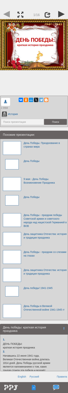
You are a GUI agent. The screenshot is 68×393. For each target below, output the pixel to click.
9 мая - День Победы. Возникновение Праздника (39, 181)
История (10, 114)
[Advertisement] (34, 4)
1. (4, 339)
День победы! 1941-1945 (38, 288)
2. (4, 351)
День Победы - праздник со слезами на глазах (45, 254)
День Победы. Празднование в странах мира (42, 145)
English (22, 376)
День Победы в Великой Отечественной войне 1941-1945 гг (44, 308)
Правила (62, 376)
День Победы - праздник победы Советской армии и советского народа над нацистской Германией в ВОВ (45, 220)
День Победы (32, 161)
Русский (34, 376)
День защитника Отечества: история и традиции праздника (45, 236)
